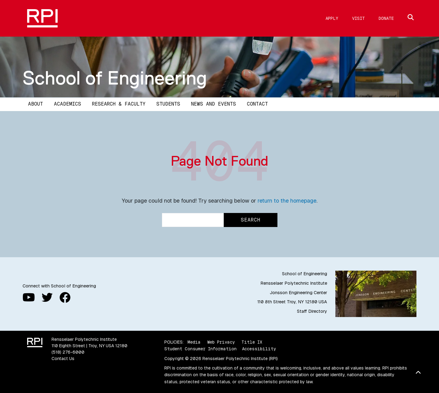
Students (168, 104)
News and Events (213, 104)
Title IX (251, 342)
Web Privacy (221, 342)
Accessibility (259, 349)
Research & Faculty (118, 104)
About (35, 104)
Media (194, 342)
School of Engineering (115, 77)
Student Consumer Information (200, 349)
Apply (332, 18)
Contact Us (63, 358)
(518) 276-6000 (68, 352)
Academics (67, 104)
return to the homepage (287, 200)
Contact (257, 104)
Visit (358, 18)
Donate (386, 18)
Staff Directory (312, 311)
